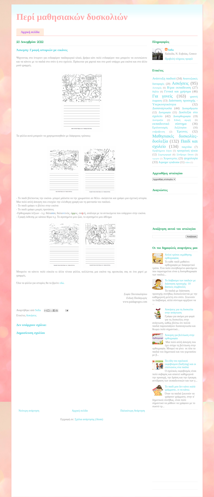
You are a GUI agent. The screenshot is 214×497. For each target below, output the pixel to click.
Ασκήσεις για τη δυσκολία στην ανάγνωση (179, 311)
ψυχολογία (191, 158)
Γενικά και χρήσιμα (177, 91)
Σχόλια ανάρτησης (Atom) (89, 419)
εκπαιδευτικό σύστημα (169, 123)
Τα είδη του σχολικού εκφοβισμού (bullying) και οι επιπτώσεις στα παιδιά (180, 364)
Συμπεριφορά (164, 154)
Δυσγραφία (165, 112)
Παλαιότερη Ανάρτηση (132, 410)
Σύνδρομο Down (185, 154)
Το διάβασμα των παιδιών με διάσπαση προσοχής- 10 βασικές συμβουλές (180, 283)
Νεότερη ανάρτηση (29, 410)
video (187, 162)
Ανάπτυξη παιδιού (164, 78)
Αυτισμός (157, 87)
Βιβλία (155, 91)
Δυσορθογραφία (182, 116)
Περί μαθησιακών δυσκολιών (72, 17)
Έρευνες (182, 131)
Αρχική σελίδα (30, 32)
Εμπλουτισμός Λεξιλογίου (169, 127)
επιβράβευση (158, 131)
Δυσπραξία (157, 120)
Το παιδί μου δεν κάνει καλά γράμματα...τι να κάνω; (180, 388)
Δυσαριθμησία (190, 108)
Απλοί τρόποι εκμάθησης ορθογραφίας (178, 256)
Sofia (171, 49)
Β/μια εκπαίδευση (179, 87)
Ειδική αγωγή (182, 120)
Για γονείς (162, 96)
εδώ (62, 282)
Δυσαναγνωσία (162, 108)
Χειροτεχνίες (170, 158)
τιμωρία (155, 158)
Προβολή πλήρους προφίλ (179, 58)
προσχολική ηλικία (187, 150)
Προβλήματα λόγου (162, 150)
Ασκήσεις (31, 315)
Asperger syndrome (168, 162)
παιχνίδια (187, 146)
